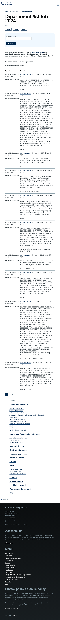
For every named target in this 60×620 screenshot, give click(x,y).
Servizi (7, 563)
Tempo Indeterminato (16, 408)
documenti (15, 11)
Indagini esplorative (16, 469)
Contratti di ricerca (17, 450)
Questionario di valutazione (15, 577)
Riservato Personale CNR (17, 421)
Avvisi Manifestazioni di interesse (24, 434)
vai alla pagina (9, 543)
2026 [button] (9, 29)
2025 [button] (17, 29)
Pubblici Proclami (17, 485)
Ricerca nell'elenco (11, 36)
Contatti (8, 582)
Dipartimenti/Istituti (16, 440)
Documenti (9, 553)
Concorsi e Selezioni (18, 405)
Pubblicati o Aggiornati (13, 558)
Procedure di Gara (15, 471)
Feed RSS (9, 572)
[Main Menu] (56, 5)
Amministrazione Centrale (18, 438)
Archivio (9, 556)
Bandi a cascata (14, 428)
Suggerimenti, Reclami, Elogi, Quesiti (18, 575)
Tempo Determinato (16, 411)
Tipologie (9, 560)
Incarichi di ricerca (17, 454)
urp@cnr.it (12, 517)
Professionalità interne (17, 442)
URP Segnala (10, 565)
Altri (11, 493)
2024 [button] (24, 29)
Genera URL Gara (12, 579)
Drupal (13, 615)
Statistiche (9, 570)
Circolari (13, 477)
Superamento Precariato (17, 419)
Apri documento (25, 74)
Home (6, 11)
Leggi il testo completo (11, 608)
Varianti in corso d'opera (17, 474)
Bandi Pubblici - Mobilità (17, 430)
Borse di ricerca (16, 458)
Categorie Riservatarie (16, 413)
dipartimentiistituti (27, 11)
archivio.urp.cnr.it (38, 52)
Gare (11, 465)
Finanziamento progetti (20, 489)
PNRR (11, 426)
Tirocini (12, 461)
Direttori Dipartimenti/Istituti (19, 424)
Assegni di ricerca (17, 446)
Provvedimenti (16, 481)
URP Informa (10, 567)
